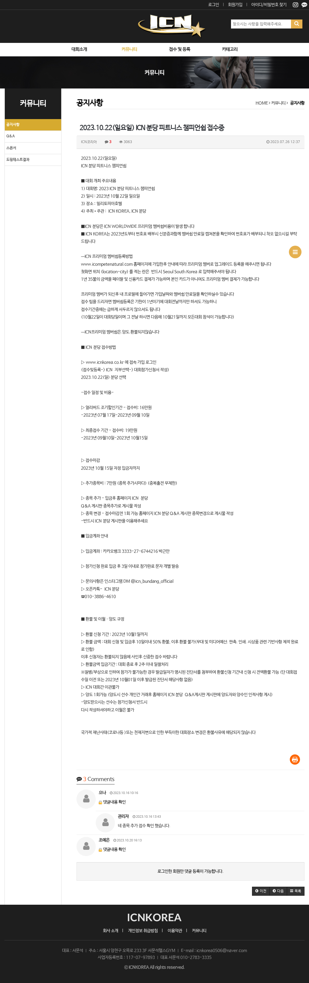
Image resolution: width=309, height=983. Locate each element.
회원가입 (235, 4)
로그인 (213, 4)
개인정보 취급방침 (143, 930)
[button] (261, 891)
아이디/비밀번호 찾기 (268, 4)
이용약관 (175, 930)
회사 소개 (110, 930)
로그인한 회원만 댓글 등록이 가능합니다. (191, 871)
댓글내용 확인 (114, 802)
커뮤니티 (199, 930)
